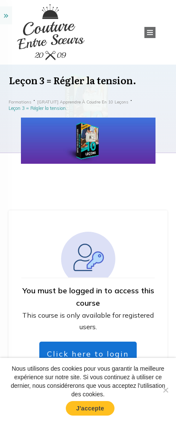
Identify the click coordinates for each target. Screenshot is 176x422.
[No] (165, 390)
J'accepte (90, 408)
